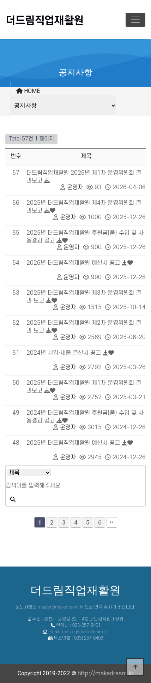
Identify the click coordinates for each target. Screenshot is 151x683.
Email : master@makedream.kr (78, 631)
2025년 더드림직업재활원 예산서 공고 (73, 443)
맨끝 (112, 522)
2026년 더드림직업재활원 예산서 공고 (73, 263)
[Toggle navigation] (135, 20)
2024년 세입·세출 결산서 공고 (63, 353)
